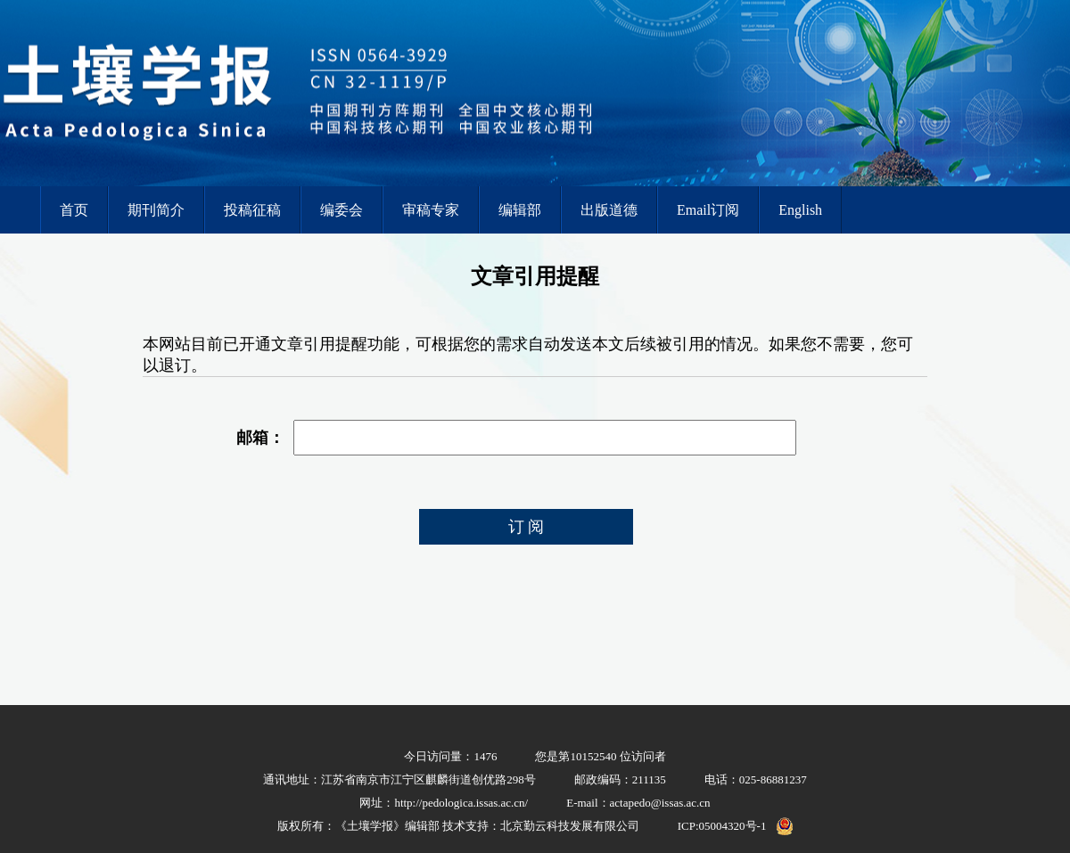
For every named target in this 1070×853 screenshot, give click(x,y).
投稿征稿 (252, 209)
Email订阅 (708, 209)
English (800, 209)
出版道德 (609, 209)
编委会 (341, 209)
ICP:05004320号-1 (722, 825)
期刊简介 (156, 209)
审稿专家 (430, 209)
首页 (74, 209)
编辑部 (519, 209)
